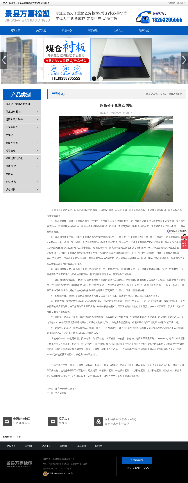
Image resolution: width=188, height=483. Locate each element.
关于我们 (41, 30)
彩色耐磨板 (60, 393)
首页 (148, 94)
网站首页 (15, 30)
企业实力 (118, 30)
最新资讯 (93, 30)
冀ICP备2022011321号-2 (60, 469)
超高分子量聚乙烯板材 (171, 94)
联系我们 (181, 3)
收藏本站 (171, 3)
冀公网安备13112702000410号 (60, 473)
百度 (18, 437)
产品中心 (67, 30)
